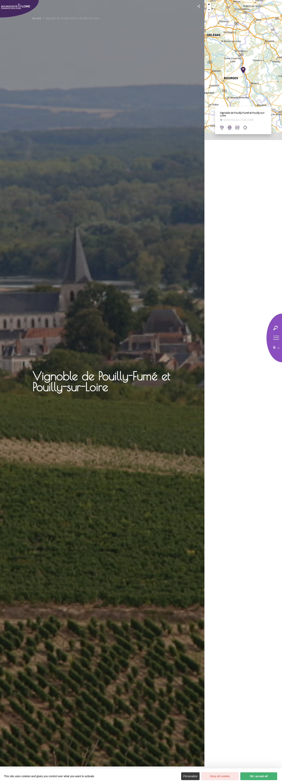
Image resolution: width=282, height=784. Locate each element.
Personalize (190, 776)
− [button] (209, 9)
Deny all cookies (220, 776)
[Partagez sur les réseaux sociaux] (198, 6)
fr (274, 347)
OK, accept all (259, 776)
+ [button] (209, 4)
